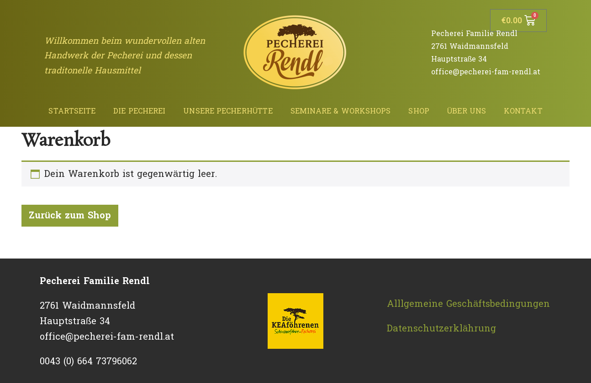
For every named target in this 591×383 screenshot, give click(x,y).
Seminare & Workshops (340, 111)
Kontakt (523, 111)
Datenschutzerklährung (441, 329)
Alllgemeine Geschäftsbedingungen (468, 304)
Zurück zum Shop (70, 215)
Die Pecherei (139, 111)
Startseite (71, 111)
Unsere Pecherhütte (227, 111)
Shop (418, 111)
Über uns (466, 111)
